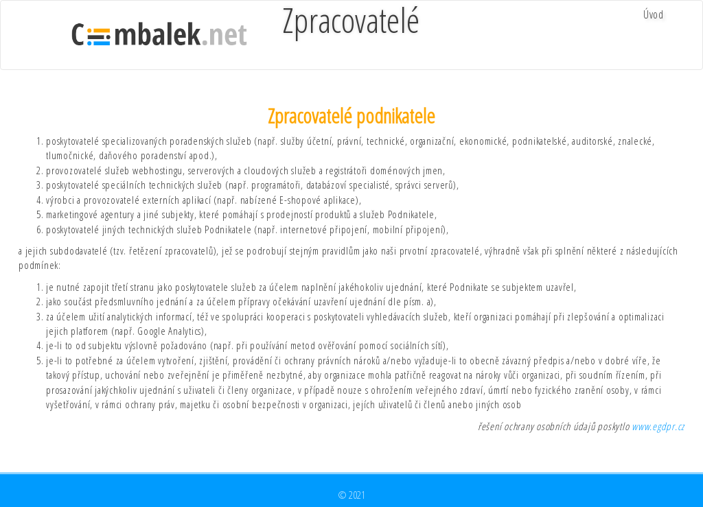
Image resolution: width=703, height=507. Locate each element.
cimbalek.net (159, 35)
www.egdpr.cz (658, 426)
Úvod (653, 14)
